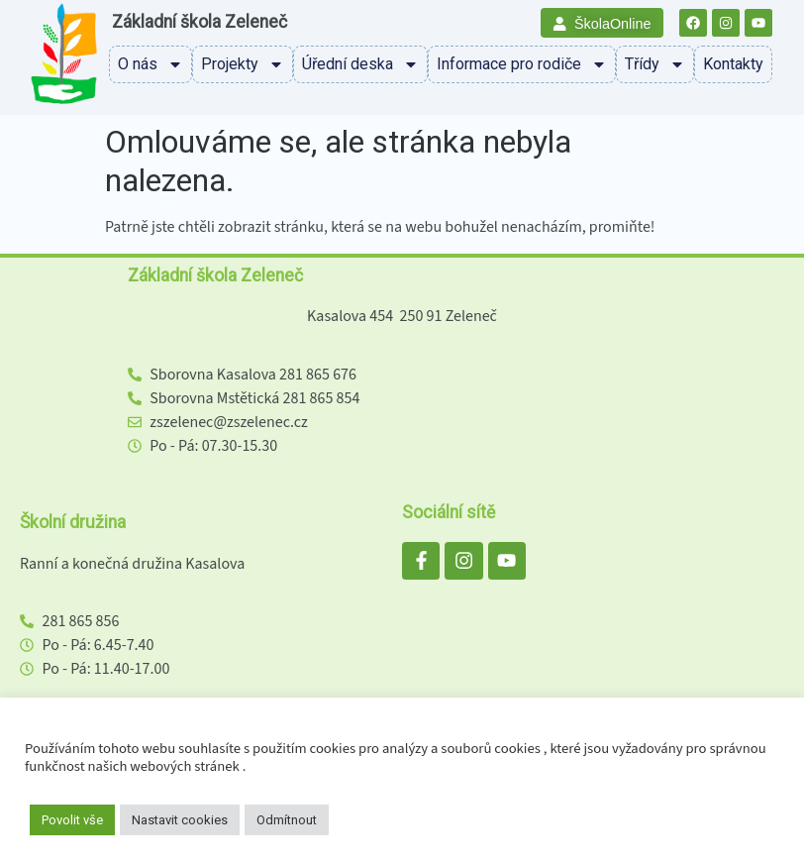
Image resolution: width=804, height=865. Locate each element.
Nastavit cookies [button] (180, 819)
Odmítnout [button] (286, 819)
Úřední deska (360, 64)
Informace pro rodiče (522, 64)
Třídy (655, 64)
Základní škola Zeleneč (199, 22)
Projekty (242, 64)
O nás (150, 64)
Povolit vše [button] (72, 819)
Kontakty (733, 63)
